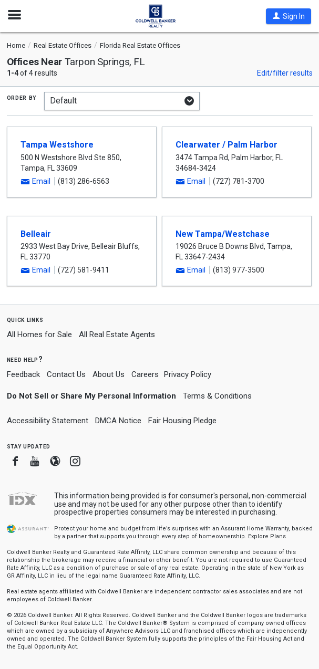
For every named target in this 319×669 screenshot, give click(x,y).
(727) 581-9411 (83, 270)
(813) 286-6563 (83, 181)
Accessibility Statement (47, 420)
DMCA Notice (118, 420)
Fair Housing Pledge (182, 420)
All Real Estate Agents (117, 334)
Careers (145, 374)
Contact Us (66, 374)
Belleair (35, 234)
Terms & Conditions (217, 396)
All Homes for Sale (39, 334)
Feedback (23, 375)
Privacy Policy (187, 374)
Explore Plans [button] (267, 536)
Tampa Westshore (57, 145)
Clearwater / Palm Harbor (226, 145)
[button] (288, 16)
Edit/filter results (285, 73)
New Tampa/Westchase (223, 234)
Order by (22, 97)
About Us (108, 374)
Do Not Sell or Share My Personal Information (91, 396)
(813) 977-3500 (238, 270)
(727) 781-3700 (238, 181)
